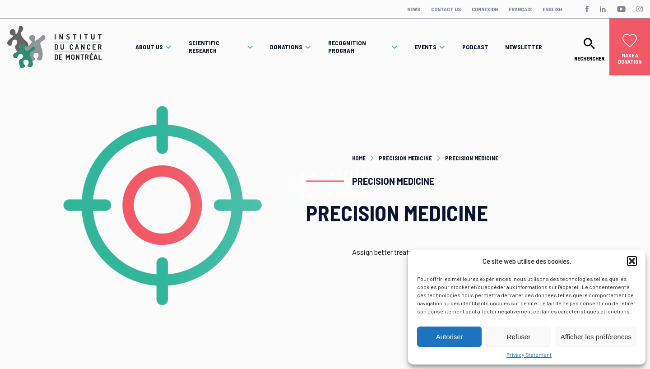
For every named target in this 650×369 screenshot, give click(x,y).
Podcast (475, 47)
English (552, 9)
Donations (286, 47)
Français (520, 9)
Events (425, 47)
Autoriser (449, 337)
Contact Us (446, 9)
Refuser (519, 337)
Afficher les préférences (596, 337)
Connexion (485, 9)
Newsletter (523, 47)
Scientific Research (204, 46)
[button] (631, 261)
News (413, 9)
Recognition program (347, 46)
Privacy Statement (529, 354)
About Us (149, 47)
